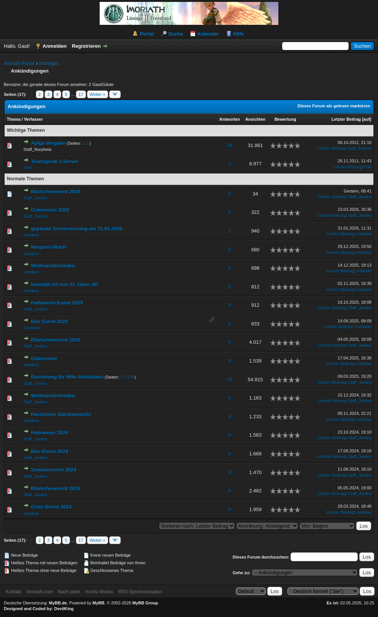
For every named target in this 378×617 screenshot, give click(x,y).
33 (229, 379)
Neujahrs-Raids (49, 247)
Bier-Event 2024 (49, 451)
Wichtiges (49, 63)
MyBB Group (145, 603)
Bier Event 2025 (49, 321)
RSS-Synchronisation (140, 591)
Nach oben (69, 591)
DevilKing (64, 608)
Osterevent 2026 (50, 210)
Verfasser (33, 119)
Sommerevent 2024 (53, 470)
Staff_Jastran (359, 148)
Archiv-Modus (99, 591)
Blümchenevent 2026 (55, 191)
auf (366, 119)
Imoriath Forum (19, 63)
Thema (13, 119)
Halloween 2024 (49, 433)
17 (81, 94)
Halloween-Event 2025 (57, 303)
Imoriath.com (39, 591)
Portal (147, 34)
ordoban (31, 235)
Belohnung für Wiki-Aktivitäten (67, 377)
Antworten (229, 119)
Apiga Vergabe (48, 143)
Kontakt (13, 591)
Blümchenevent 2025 (55, 340)
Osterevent (44, 358)
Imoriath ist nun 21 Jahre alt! (65, 284)
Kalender (208, 34)
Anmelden (55, 46)
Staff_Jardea (35, 198)
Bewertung (285, 119)
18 (229, 145)
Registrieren (86, 46)
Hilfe (238, 34)
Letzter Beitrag (346, 119)
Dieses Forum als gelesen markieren (333, 106)
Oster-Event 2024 (51, 507)
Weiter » (97, 94)
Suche (175, 34)
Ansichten (255, 119)
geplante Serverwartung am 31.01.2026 (76, 229)
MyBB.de (58, 603)
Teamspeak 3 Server (55, 161)
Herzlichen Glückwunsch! (61, 414)
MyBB (98, 603)
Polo (27, 167)
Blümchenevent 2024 (55, 488)
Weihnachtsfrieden (53, 266)
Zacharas (32, 328)
